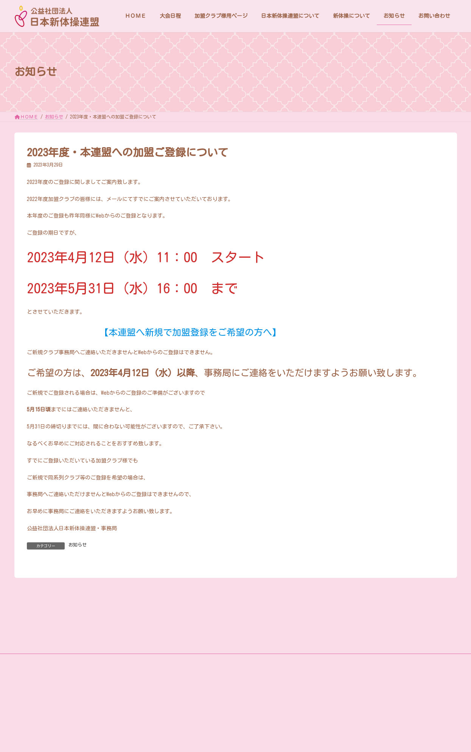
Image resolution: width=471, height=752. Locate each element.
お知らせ (77, 544)
